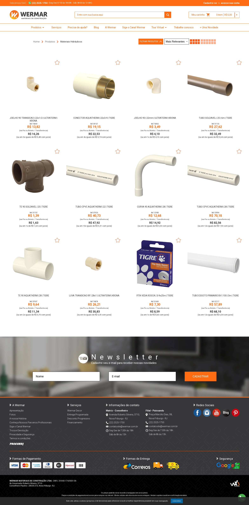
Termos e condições (20, 438)
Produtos (38, 27)
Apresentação (17, 410)
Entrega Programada (77, 414)
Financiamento (74, 422)
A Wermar (110, 27)
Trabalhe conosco (184, 27)
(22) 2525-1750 (116, 422)
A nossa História (18, 418)
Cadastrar (201, 376)
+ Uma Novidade (209, 27)
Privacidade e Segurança (22, 434)
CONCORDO (177, 501)
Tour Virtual (159, 27)
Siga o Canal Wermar (133, 27)
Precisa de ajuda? (77, 27)
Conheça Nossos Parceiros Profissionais (31, 422)
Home (36, 41)
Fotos (13, 414)
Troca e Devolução (19, 430)
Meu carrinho (201, 15)
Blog (96, 27)
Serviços (56, 27)
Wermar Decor (74, 410)
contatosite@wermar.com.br (123, 426)
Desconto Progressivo (78, 418)
